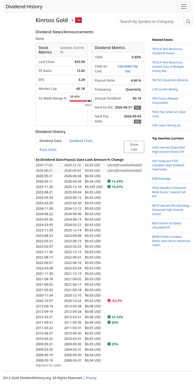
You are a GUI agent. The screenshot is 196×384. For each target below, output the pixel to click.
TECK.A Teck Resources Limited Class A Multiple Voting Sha (168, 66)
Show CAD (134, 147)
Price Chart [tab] (48, 149)
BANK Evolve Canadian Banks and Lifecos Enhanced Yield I (171, 241)
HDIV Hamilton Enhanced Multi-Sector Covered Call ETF (169, 192)
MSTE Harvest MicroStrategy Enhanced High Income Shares (171, 210)
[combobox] (150, 21)
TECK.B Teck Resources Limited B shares (167, 51)
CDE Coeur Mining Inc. (167, 125)
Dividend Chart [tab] (81, 140)
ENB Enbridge (161, 179)
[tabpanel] (90, 262)
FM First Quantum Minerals (170, 80)
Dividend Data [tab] (50, 140)
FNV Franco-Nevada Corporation (165, 100)
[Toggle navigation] (183, 6)
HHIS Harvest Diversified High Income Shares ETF (168, 150)
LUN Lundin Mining (165, 89)
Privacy (91, 378)
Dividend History (24, 6)
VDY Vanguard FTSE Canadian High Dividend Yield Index (168, 165)
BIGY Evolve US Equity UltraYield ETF (166, 225)
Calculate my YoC (128, 68)
